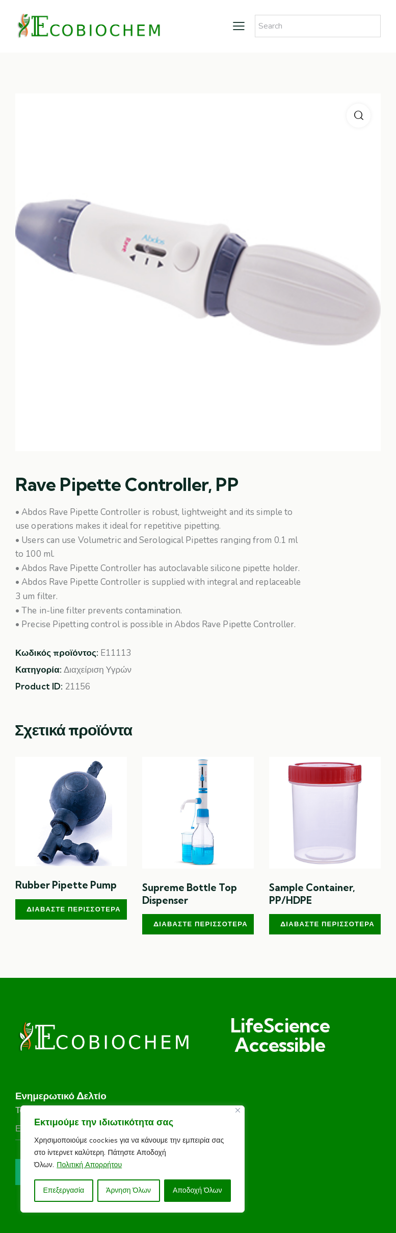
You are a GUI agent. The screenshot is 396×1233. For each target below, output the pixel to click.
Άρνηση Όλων (128, 1190)
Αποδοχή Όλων (197, 1190)
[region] (132, 1159)
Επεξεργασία (63, 1190)
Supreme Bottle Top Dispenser (189, 893)
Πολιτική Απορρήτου (89, 1165)
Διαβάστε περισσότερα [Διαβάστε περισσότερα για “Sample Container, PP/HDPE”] (327, 924)
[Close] (237, 1110)
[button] (359, 116)
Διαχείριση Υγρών (97, 670)
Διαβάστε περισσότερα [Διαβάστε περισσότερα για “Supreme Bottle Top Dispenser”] (200, 924)
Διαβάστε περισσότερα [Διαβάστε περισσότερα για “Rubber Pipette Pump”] (74, 909)
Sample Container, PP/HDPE (312, 893)
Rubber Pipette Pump (66, 885)
